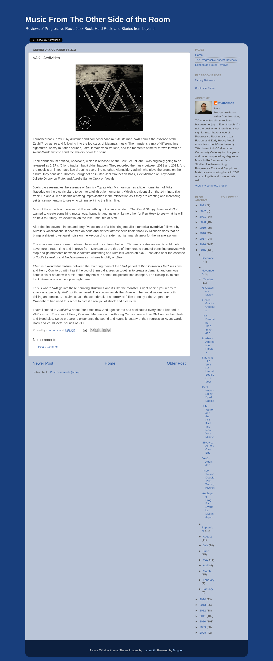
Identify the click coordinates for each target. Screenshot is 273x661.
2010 (203, 621)
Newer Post (43, 363)
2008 (203, 632)
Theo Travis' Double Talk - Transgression (208, 479)
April (206, 565)
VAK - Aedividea (207, 462)
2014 (203, 599)
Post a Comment (48, 346)
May (206, 560)
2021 (203, 216)
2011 (203, 616)
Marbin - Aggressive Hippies (208, 345)
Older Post (176, 363)
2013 (203, 604)
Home (110, 363)
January (208, 589)
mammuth (149, 650)
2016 (203, 244)
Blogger (178, 650)
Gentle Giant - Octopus (208, 305)
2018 (203, 233)
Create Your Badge (205, 88)
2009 (203, 627)
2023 (203, 205)
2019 (203, 227)
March (207, 571)
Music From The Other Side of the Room (97, 19)
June (206, 551)
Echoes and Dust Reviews (211, 64)
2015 (203, 249)
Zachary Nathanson (205, 80)
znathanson (226, 103)
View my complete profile (211, 185)
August (207, 536)
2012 (203, 610)
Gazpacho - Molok (208, 291)
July (206, 545)
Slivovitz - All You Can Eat (208, 447)
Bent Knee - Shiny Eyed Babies (208, 394)
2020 (203, 222)
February (208, 580)
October (208, 279)
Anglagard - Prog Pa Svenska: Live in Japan (208, 505)
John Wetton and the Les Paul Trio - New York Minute (208, 422)
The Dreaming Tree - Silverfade (208, 324)
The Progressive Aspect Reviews (216, 60)
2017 (203, 238)
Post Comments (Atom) (65, 372)
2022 (203, 211)
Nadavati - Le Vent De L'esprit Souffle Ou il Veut (208, 369)
